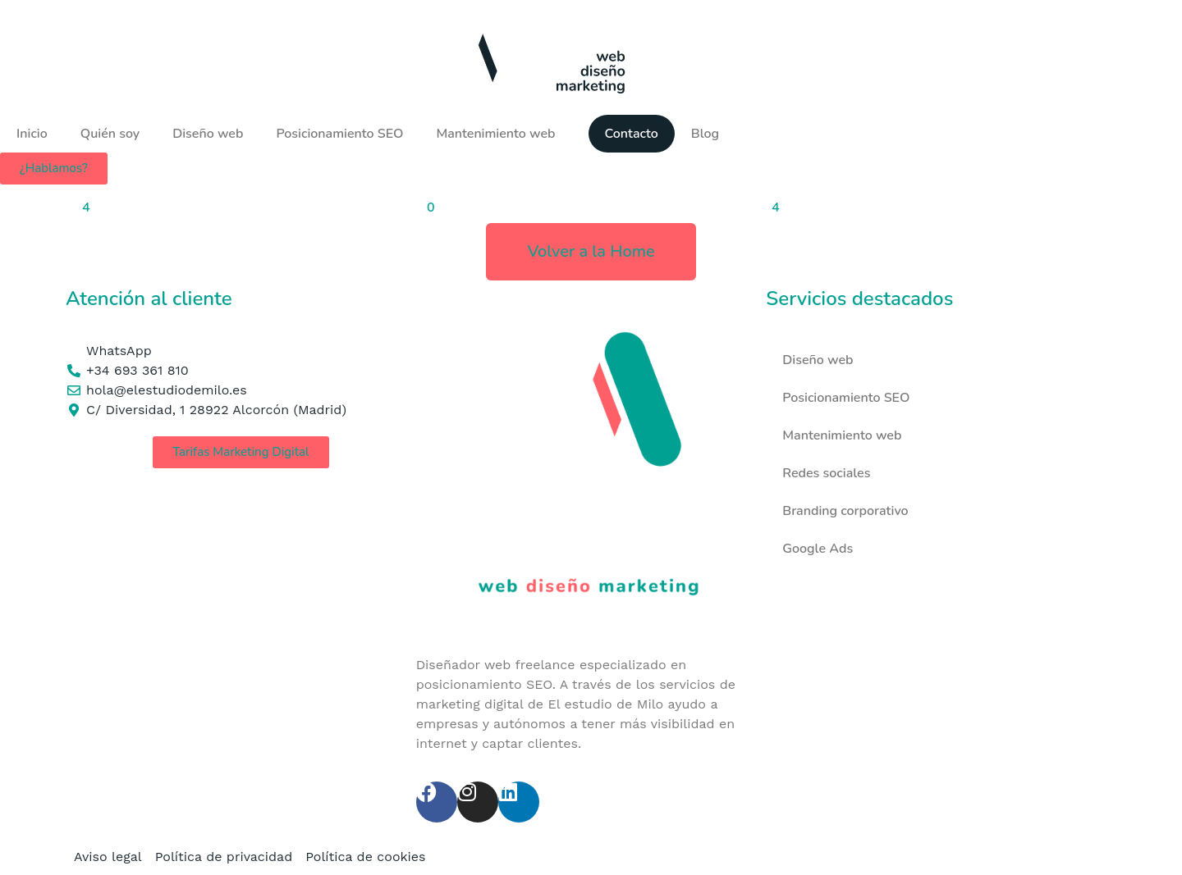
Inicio (32, 134)
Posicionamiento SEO (339, 134)
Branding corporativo (845, 511)
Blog (705, 134)
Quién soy (110, 134)
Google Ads (817, 549)
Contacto (631, 134)
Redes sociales (826, 473)
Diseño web (207, 134)
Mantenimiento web (495, 134)
